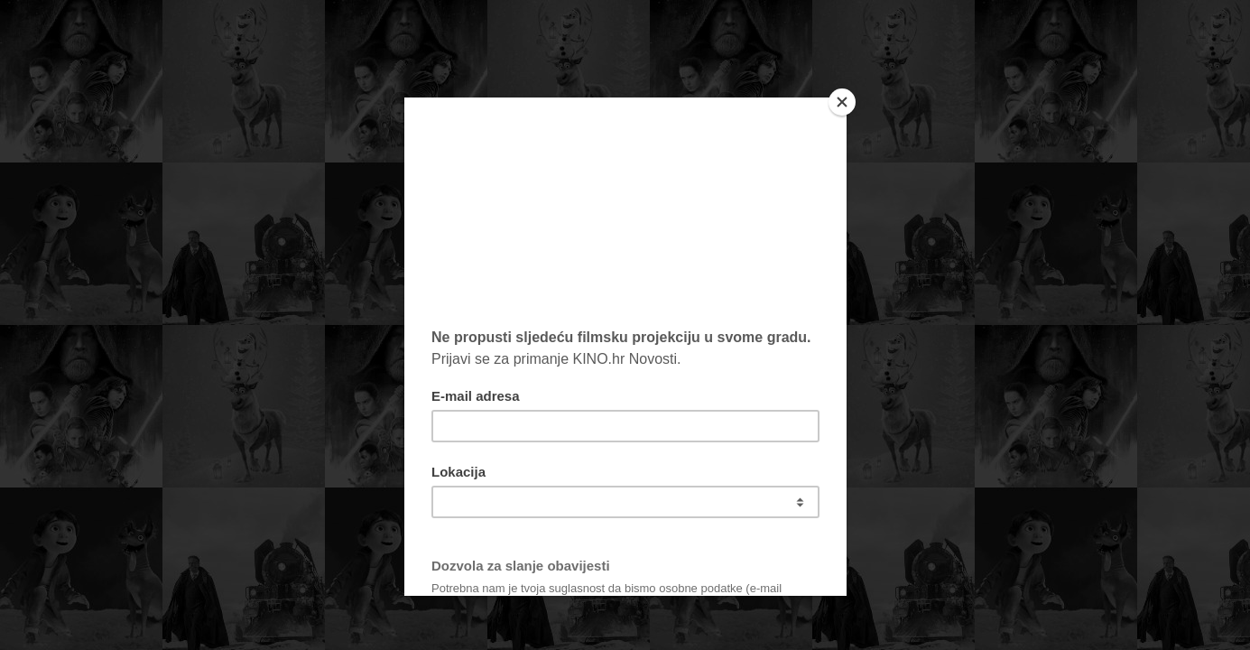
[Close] (842, 102)
